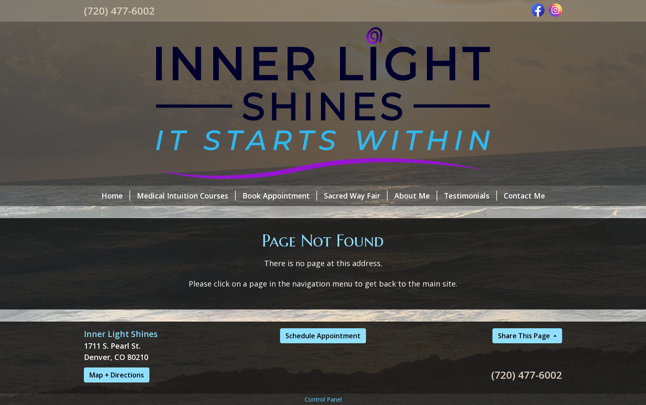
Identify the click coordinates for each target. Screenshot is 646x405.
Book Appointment (279, 196)
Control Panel (323, 399)
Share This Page (525, 335)
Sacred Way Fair (356, 196)
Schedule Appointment (323, 335)
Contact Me (524, 196)
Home (115, 196)
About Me (415, 196)
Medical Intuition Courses (186, 196)
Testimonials (470, 196)
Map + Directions (116, 375)
